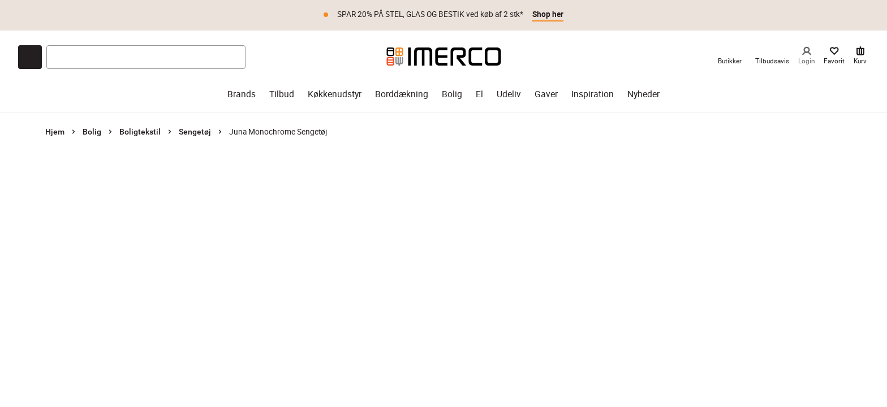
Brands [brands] (241, 94)
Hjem (54, 131)
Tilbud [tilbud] (281, 94)
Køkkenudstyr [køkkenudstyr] (334, 94)
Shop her (547, 14)
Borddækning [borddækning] (401, 94)
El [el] (479, 94)
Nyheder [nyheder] (643, 94)
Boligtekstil (140, 131)
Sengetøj (195, 131)
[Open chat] (30, 57)
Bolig (92, 131)
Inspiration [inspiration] (592, 94)
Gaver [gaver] (546, 94)
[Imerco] (443, 56)
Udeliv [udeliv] (509, 94)
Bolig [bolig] (452, 94)
